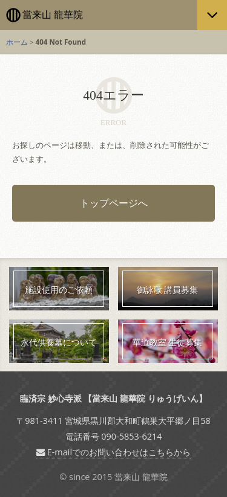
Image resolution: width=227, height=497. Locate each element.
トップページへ (114, 203)
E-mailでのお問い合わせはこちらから (113, 452)
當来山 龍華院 (52, 15)
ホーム (17, 41)
